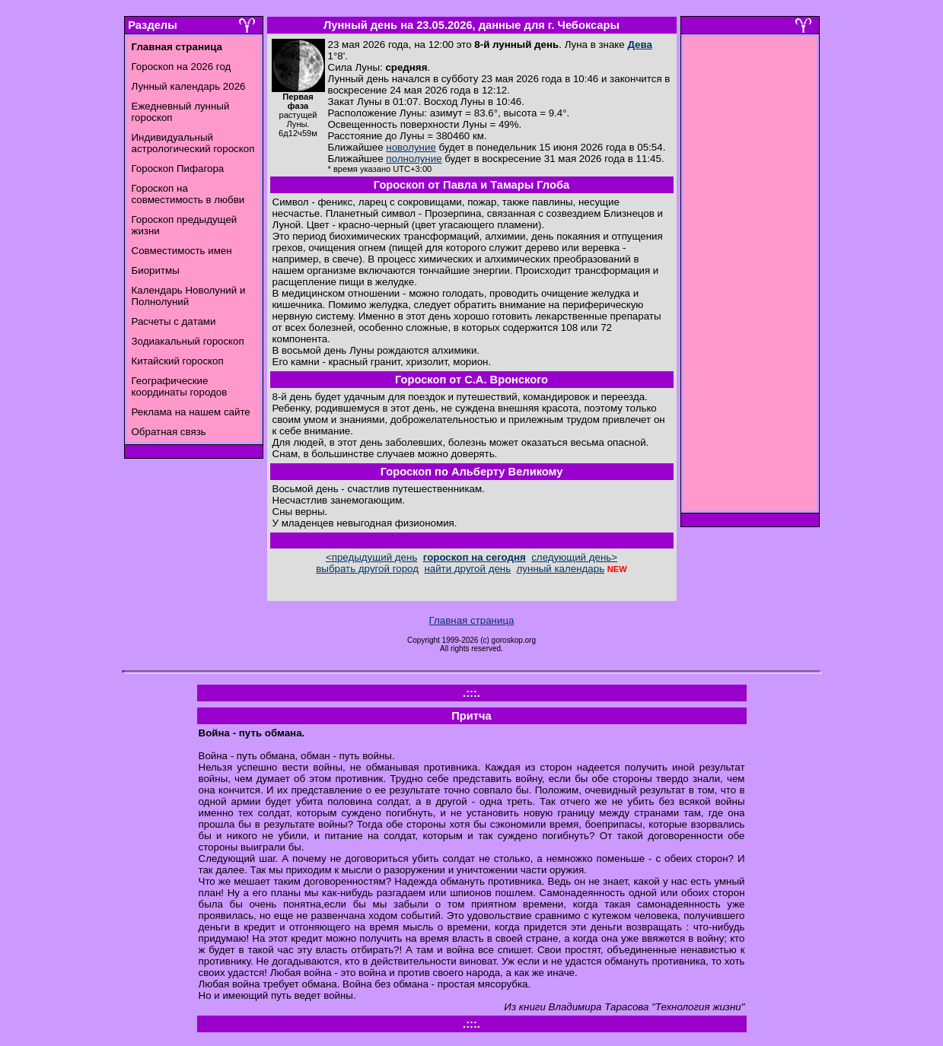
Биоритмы (156, 270)
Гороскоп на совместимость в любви (188, 194)
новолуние (410, 147)
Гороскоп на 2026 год (181, 66)
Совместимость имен (182, 250)
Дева (639, 44)
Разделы (152, 25)
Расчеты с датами (174, 321)
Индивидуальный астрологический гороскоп (193, 143)
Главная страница (472, 620)
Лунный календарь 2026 (189, 86)
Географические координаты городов (180, 386)
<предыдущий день (371, 557)
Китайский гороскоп (178, 361)
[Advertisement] (750, 277)
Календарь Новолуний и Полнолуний (189, 296)
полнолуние (413, 158)
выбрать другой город (367, 568)
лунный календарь (561, 568)
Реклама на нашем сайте (191, 412)
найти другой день (467, 568)
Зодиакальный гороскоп (188, 341)
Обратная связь (169, 431)
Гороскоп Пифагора (178, 168)
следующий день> (574, 557)
